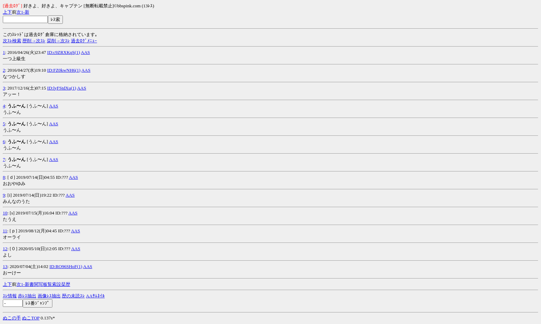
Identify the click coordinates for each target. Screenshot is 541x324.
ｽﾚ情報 (10, 295)
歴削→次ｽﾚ (33, 40)
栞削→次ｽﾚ (58, 40)
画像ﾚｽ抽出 (49, 295)
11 (5, 230)
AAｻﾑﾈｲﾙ (95, 295)
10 (5, 213)
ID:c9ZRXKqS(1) (63, 52)
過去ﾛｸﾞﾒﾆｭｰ (84, 40)
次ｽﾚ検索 (12, 40)
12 (5, 248)
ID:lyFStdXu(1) (61, 88)
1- (23, 12)
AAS (85, 52)
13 (5, 266)
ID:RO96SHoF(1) (66, 266)
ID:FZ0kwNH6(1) (63, 70)
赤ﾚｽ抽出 (27, 295)
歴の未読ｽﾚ (73, 295)
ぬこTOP (30, 318)
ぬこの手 (12, 318)
